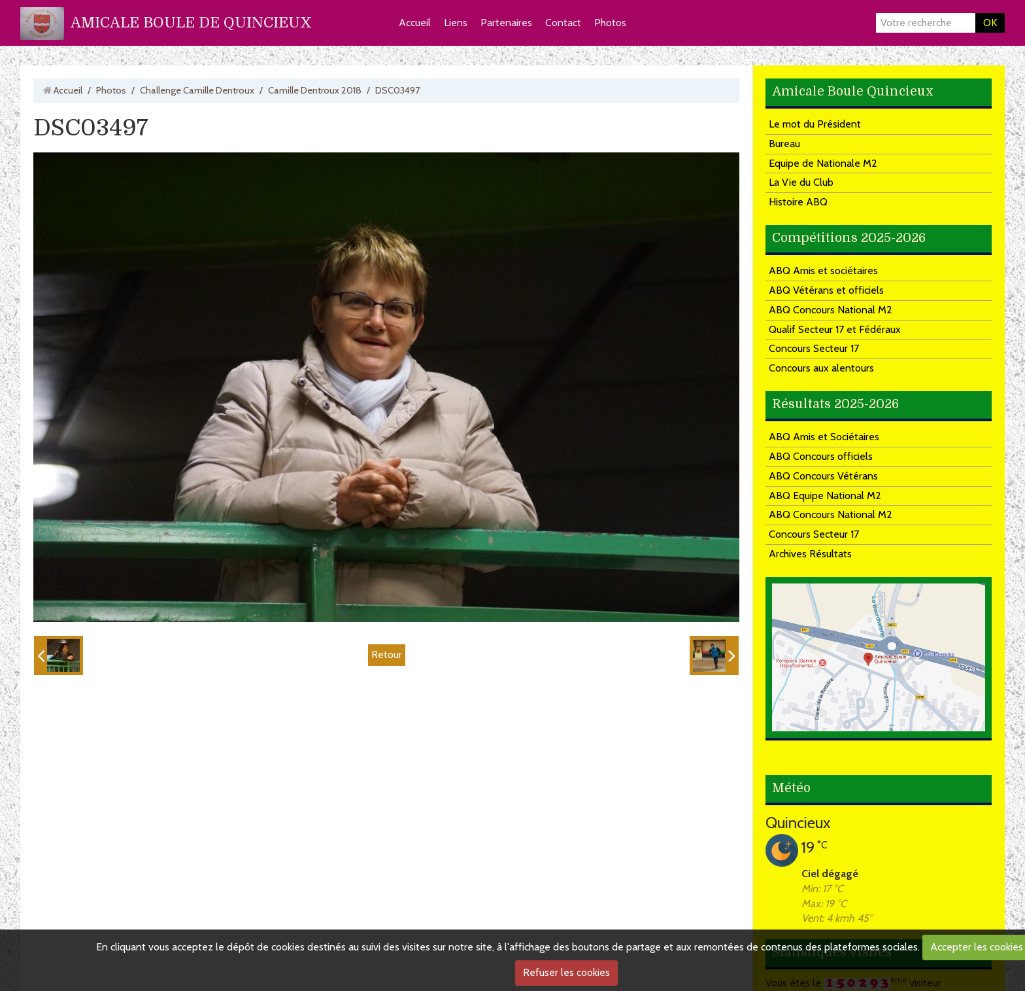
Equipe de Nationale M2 (823, 163)
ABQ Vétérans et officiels (826, 290)
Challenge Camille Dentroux (197, 90)
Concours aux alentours (821, 368)
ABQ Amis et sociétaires (823, 270)
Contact (563, 22)
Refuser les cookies (566, 972)
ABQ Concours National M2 (830, 310)
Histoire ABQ (798, 202)
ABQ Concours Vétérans (823, 476)
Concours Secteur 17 (814, 348)
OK (990, 22)
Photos (610, 22)
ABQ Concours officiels (821, 456)
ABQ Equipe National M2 (825, 495)
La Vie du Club (801, 182)
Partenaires (506, 22)
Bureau (784, 143)
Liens (455, 22)
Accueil (415, 22)
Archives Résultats (810, 554)
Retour (386, 654)
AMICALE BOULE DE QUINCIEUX (191, 22)
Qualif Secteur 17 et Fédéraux (835, 329)
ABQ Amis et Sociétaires (824, 436)
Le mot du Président (815, 124)
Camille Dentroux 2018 (314, 90)
